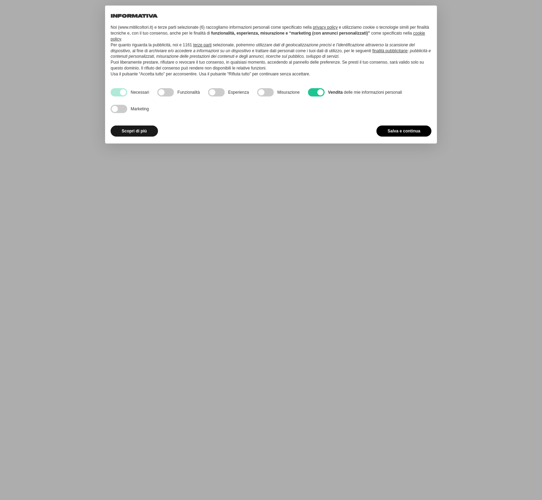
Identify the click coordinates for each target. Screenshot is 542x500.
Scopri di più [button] (134, 131)
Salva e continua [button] (403, 131)
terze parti (202, 45)
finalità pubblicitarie (390, 50)
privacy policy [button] (325, 27)
